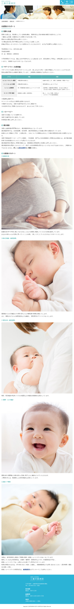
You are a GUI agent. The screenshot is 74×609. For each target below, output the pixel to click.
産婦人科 (12, 21)
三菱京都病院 (4, 21)
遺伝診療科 (22, 148)
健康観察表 (26, 569)
